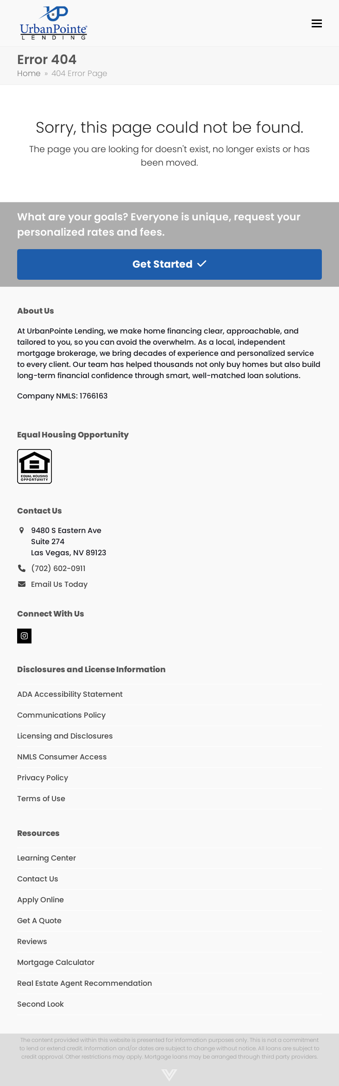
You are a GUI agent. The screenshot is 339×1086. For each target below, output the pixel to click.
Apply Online (40, 899)
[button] (317, 23)
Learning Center (46, 858)
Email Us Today (59, 584)
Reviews (32, 941)
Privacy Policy (42, 777)
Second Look (40, 1004)
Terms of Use (41, 798)
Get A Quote (39, 920)
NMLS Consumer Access (62, 757)
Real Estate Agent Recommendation (84, 983)
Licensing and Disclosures (65, 736)
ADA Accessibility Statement (70, 694)
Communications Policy (61, 715)
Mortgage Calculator (55, 962)
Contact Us (37, 879)
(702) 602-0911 (58, 568)
